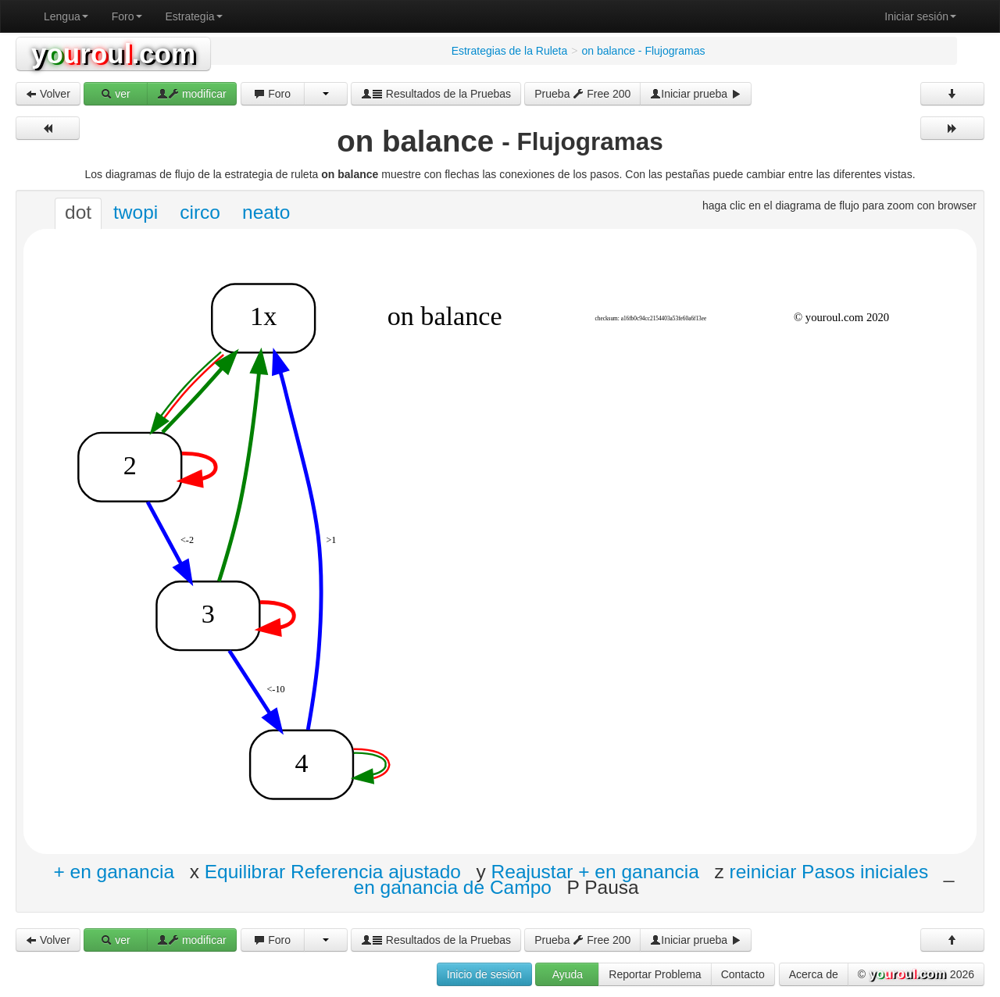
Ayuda (567, 974)
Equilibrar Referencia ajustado (333, 871)
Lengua (66, 16)
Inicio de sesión (485, 974)
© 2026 (916, 975)
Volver (48, 94)
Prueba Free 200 (582, 94)
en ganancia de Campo (453, 887)
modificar (192, 94)
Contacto (743, 974)
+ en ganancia (113, 871)
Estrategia (194, 16)
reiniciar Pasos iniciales (829, 871)
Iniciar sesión (920, 16)
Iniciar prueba (695, 94)
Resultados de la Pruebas (436, 94)
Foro (127, 16)
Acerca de (813, 974)
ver (115, 94)
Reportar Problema (655, 974)
